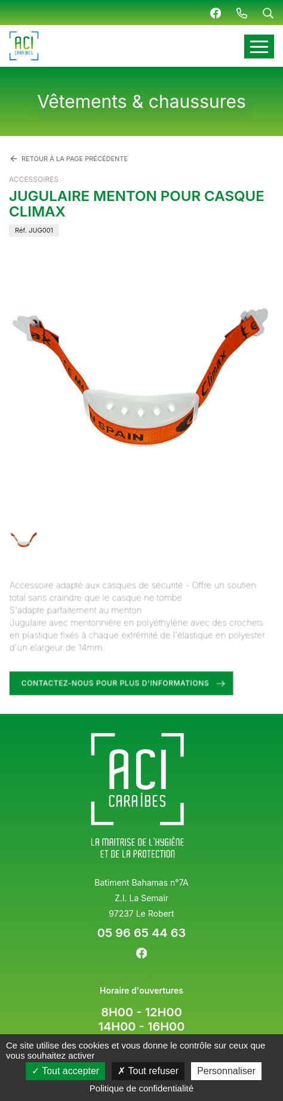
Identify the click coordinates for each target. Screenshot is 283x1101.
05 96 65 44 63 (141, 933)
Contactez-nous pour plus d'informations (115, 682)
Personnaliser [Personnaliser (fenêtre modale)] (226, 1071)
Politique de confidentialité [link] (141, 1088)
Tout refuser (148, 1071)
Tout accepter (65, 1071)
